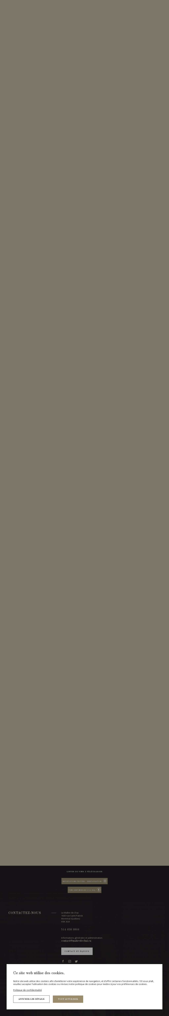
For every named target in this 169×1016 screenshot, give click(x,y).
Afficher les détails (31, 999)
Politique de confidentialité (27, 990)
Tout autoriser (68, 999)
